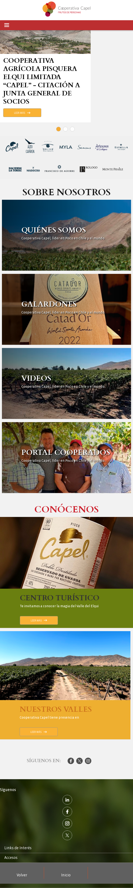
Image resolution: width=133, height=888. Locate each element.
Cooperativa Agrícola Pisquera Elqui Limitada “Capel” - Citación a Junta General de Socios (41, 80)
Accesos (10, 858)
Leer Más (19, 113)
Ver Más (66, 235)
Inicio (66, 875)
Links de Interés (18, 848)
